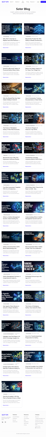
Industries (17, 1)
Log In (38, 1)
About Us (37, 416)
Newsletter (37, 427)
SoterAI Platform (16, 416)
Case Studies (26, 418)
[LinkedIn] (3, 422)
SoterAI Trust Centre (39, 420)
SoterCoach (15, 421)
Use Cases (23, 2)
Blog (25, 420)
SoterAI (12, 1)
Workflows (15, 418)
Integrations (26, 421)
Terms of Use (37, 426)
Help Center (26, 423)
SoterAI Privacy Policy (39, 421)
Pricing (27, 1)
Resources (32, 1)
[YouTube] (5, 422)
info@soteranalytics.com (39, 418)
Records (14, 420)
